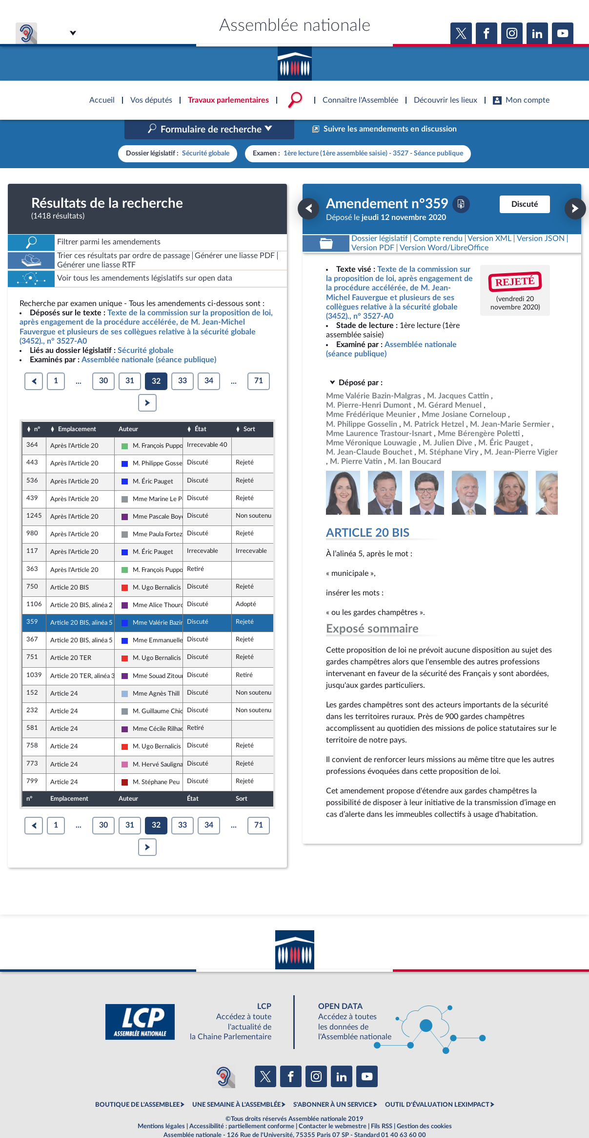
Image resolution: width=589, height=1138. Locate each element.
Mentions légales (161, 1106)
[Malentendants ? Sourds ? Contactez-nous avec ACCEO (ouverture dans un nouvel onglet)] (223, 1055)
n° (37, 408)
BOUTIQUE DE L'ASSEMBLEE (137, 1084)
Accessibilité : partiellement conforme (241, 1106)
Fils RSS (381, 1106)
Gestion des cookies (424, 1106)
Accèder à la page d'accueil (295, 60)
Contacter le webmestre (332, 1106)
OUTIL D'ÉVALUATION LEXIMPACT (437, 1084)
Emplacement (77, 408)
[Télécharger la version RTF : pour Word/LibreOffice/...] (444, 227)
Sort (249, 408)
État (200, 408)
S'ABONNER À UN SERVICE (332, 1084)
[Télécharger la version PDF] (461, 183)
